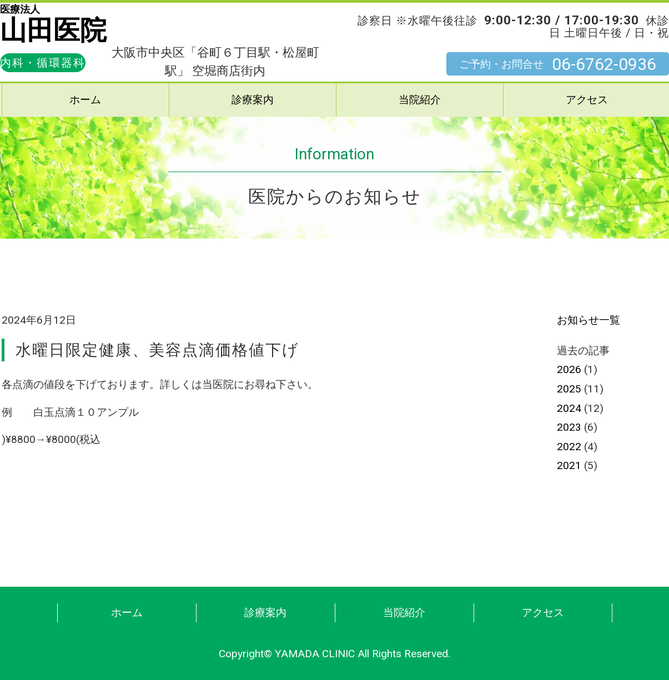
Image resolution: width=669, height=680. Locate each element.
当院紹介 (420, 99)
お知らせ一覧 (588, 320)
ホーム (85, 99)
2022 (569, 446)
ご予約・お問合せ (557, 64)
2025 (569, 388)
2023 (569, 427)
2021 (569, 465)
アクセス (543, 612)
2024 (569, 408)
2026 (569, 369)
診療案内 (253, 99)
